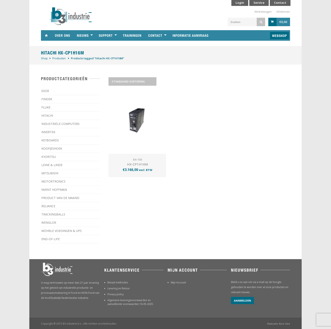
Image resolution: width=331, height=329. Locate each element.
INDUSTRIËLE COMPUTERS (60, 124)
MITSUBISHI (49, 173)
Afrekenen (283, 12)
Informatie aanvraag (190, 36)
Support (106, 36)
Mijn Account (178, 282)
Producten (59, 58)
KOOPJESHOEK (51, 148)
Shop (44, 58)
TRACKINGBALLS (53, 214)
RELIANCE (48, 206)
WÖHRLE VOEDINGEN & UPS (61, 231)
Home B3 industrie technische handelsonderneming (46, 35)
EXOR (45, 91)
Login (240, 3)
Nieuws (83, 36)
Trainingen (132, 36)
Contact (155, 36)
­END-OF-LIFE (50, 239)
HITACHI (47, 116)
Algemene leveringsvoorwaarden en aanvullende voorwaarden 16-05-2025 (130, 302)
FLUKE (45, 107)
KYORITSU (48, 157)
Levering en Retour (118, 288)
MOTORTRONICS (53, 181)
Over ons (62, 36)
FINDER (46, 99)
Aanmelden (242, 300)
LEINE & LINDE (51, 165)
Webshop (279, 36)
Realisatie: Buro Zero (278, 323)
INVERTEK (48, 132)
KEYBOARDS (50, 140)
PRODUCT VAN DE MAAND (60, 198)
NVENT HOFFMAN (54, 190)
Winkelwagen (263, 12)
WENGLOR (48, 223)
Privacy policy (115, 294)
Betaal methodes (117, 282)
